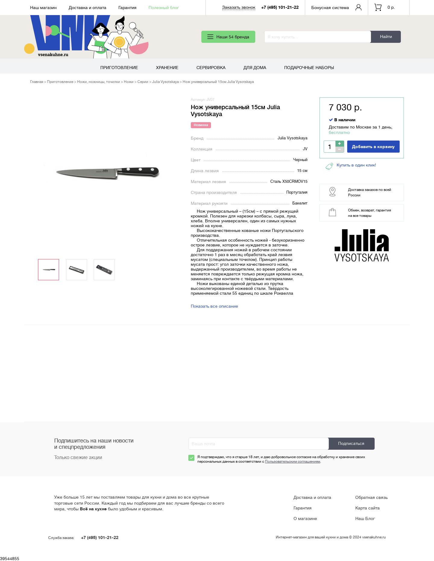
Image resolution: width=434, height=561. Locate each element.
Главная (36, 82)
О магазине (305, 518)
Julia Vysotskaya (165, 82)
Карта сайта (367, 508)
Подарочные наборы (309, 67)
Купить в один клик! (351, 166)
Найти (386, 36)
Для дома (255, 67)
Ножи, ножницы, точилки (98, 82)
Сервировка (211, 67)
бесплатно (339, 132)
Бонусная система (330, 7)
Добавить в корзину (373, 146)
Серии (142, 82)
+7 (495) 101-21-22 (280, 7)
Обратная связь (371, 497)
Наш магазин (43, 7)
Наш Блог (365, 518)
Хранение (167, 67)
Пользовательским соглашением (292, 461)
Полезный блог (164, 7)
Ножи (129, 82)
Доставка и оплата (87, 7)
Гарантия (127, 7)
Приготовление (119, 67)
